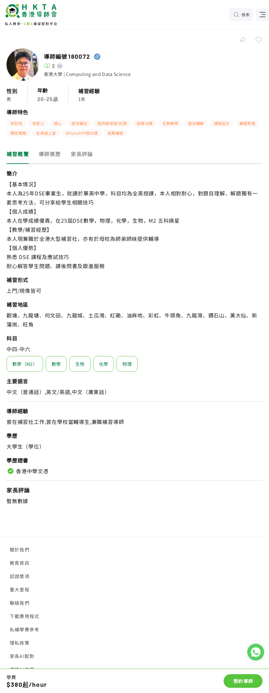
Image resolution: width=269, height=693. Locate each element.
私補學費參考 (24, 629)
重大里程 (20, 589)
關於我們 (20, 549)
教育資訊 (20, 563)
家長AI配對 (22, 656)
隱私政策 (20, 642)
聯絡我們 (20, 603)
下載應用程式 (24, 616)
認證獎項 (20, 576)
